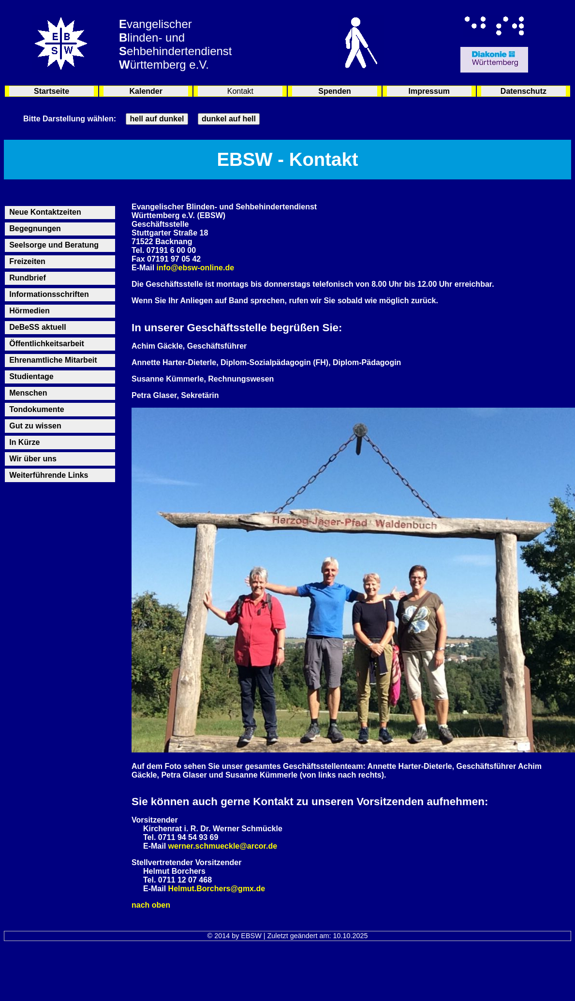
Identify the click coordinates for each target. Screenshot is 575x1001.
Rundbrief (27, 278)
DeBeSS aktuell (37, 327)
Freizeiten (27, 261)
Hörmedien (29, 311)
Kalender (146, 91)
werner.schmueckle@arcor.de (223, 846)
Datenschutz (523, 91)
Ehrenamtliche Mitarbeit (53, 360)
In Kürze (24, 442)
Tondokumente (36, 409)
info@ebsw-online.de (196, 268)
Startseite (51, 91)
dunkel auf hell (229, 119)
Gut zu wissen (35, 426)
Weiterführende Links (48, 475)
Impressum (429, 91)
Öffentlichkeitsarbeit (46, 343)
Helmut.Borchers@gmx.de (216, 888)
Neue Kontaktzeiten (45, 212)
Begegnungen (35, 228)
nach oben (151, 905)
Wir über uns (33, 459)
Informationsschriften (48, 294)
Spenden (334, 91)
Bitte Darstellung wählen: (69, 119)
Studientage (31, 376)
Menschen (28, 393)
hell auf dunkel (157, 119)
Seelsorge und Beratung (54, 245)
